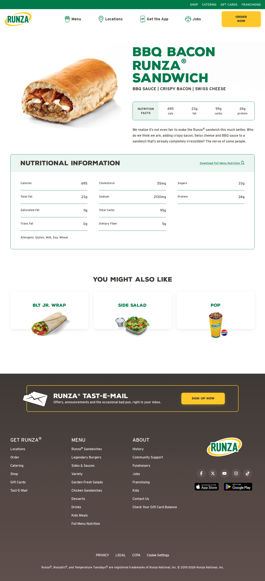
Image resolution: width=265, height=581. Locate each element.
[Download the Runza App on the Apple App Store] (206, 486)
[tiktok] (247, 473)
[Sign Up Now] (203, 398)
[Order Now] (241, 19)
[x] (212, 473)
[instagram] (236, 473)
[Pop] (216, 323)
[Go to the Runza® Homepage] (18, 19)
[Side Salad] (132, 323)
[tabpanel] (193, 111)
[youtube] (224, 473)
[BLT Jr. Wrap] (49, 323)
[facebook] (201, 473)
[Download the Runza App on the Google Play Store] (238, 486)
